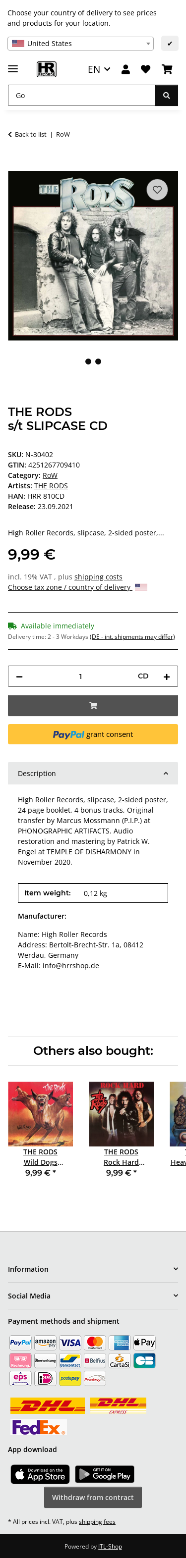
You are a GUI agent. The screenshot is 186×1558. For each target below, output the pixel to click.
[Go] (82, 95)
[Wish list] (145, 69)
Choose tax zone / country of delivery (77, 587)
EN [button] (94, 69)
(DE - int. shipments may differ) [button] (132, 636)
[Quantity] (80, 676)
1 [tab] (88, 361)
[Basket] (167, 69)
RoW (50, 475)
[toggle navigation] (13, 64)
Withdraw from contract (93, 1497)
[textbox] (80, 43)
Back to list (31, 134)
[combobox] (80, 44)
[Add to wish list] (157, 190)
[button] (125, 69)
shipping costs (98, 576)
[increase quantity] (167, 676)
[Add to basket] (16, 165)
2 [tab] (98, 361)
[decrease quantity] (19, 676)
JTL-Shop (110, 1546)
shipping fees (97, 1521)
